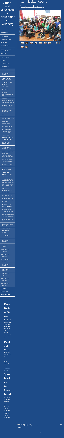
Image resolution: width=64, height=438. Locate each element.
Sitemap (29, 424)
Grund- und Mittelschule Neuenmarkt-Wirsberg (7, 13)
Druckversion (22, 424)
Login (61, 424)
